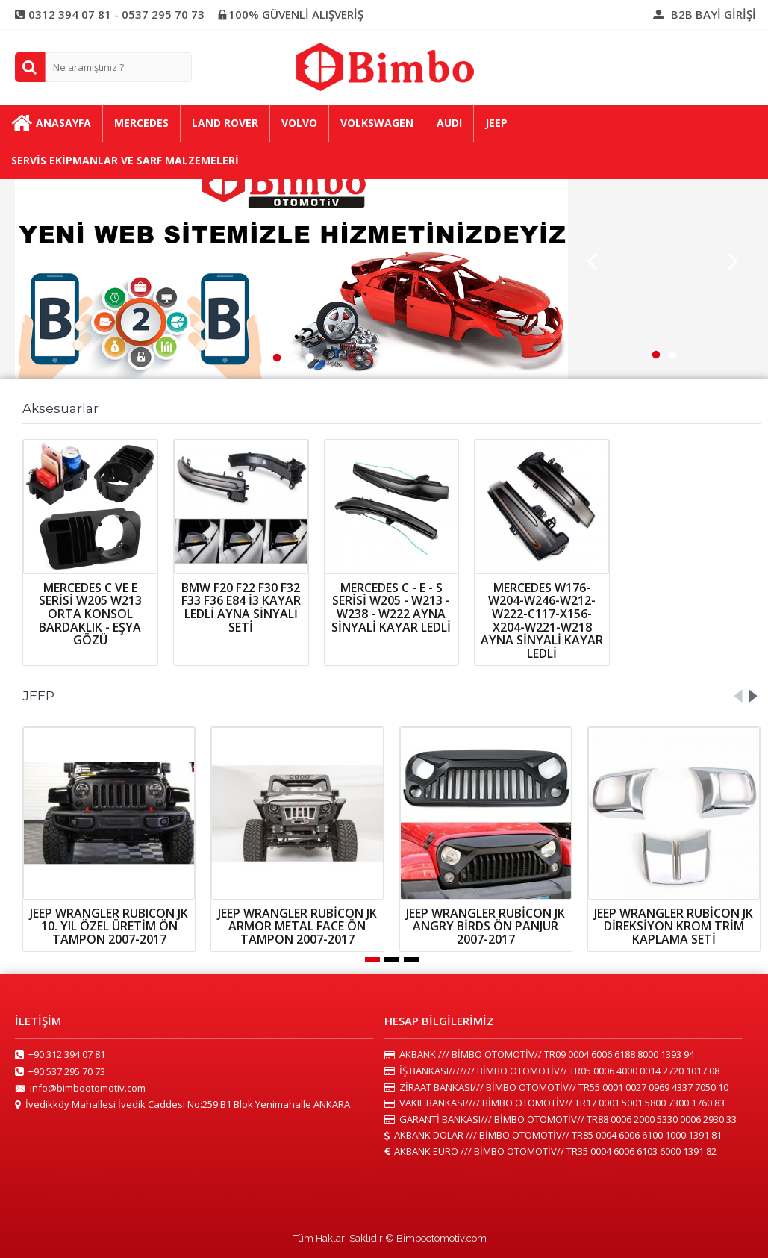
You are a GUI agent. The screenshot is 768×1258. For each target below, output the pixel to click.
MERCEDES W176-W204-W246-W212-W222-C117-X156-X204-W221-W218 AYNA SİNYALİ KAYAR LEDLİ (542, 620)
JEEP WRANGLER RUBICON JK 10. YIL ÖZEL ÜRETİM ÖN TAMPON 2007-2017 (109, 926)
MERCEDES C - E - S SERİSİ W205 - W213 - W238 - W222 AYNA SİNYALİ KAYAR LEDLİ (391, 607)
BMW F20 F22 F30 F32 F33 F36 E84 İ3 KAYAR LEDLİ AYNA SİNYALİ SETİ (241, 607)
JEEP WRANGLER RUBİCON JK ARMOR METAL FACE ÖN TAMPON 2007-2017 (297, 926)
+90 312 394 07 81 (60, 1054)
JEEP (38, 695)
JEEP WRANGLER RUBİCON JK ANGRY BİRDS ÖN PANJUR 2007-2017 (485, 926)
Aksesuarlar (60, 408)
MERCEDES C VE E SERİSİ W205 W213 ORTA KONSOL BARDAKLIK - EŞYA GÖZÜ (90, 613)
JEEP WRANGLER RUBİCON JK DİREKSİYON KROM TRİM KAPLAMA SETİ (673, 926)
